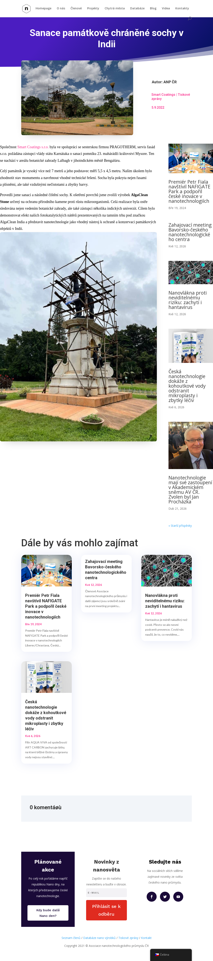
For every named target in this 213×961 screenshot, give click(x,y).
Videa (166, 8)
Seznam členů (71, 938)
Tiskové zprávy (128, 938)
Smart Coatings (163, 95)
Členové (76, 8)
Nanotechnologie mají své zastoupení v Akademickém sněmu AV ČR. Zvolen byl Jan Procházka (190, 489)
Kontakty (182, 8)
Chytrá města (115, 8)
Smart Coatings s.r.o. (33, 147)
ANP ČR (170, 82)
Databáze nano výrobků (99, 938)
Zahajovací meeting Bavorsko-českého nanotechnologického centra (190, 232)
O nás (61, 8)
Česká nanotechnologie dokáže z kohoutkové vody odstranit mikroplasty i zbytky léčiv (187, 385)
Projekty (93, 8)
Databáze (137, 8)
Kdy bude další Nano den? (48, 913)
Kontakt (146, 938)
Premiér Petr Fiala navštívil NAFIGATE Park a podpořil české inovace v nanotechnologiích (189, 191)
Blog (153, 8)
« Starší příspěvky (180, 526)
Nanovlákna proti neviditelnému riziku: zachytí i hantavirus (187, 299)
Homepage (43, 8)
